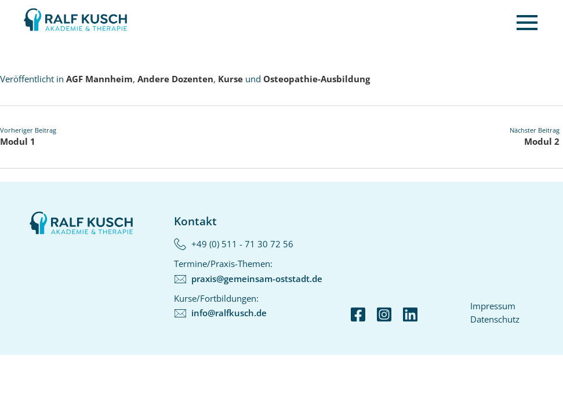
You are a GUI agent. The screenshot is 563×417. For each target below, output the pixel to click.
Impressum (492, 306)
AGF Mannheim (99, 79)
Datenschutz (495, 319)
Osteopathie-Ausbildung (316, 79)
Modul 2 (542, 141)
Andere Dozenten (175, 79)
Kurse (230, 79)
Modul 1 (17, 141)
